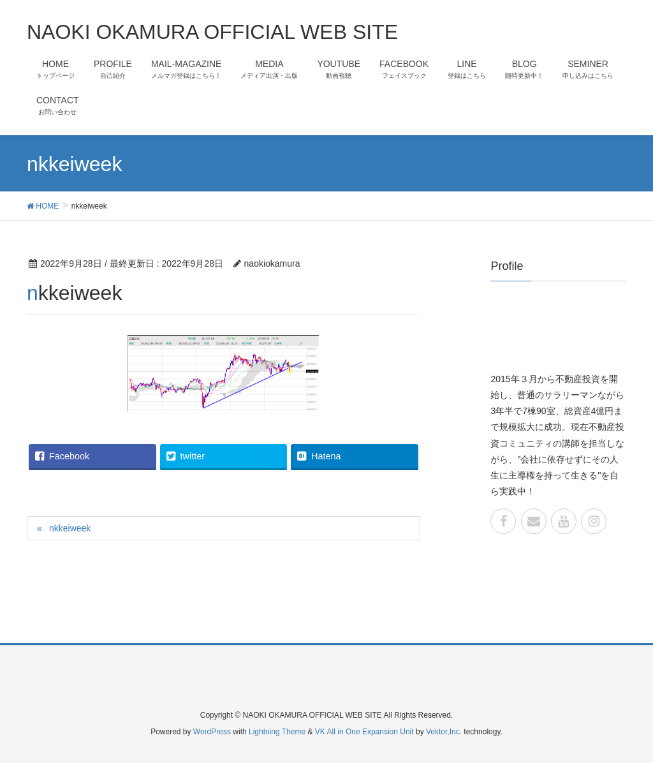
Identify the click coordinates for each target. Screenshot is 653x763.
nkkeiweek (70, 528)
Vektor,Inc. (444, 731)
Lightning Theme (277, 731)
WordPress (212, 731)
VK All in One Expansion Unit (364, 731)
